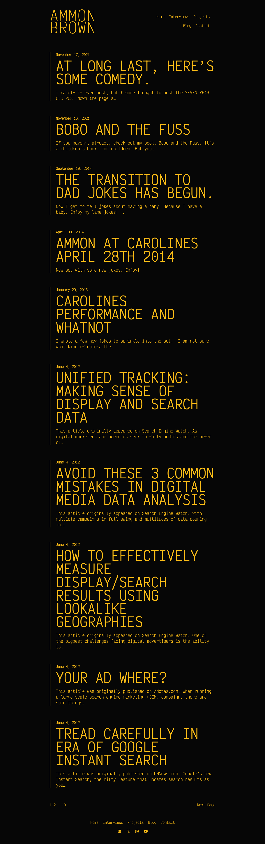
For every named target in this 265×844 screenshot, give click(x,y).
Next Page (206, 805)
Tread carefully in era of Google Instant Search (127, 747)
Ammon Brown (73, 21)
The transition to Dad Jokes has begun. (135, 186)
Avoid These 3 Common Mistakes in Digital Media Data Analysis (135, 486)
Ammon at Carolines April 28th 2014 (127, 249)
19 (64, 805)
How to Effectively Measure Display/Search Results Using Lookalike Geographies (127, 589)
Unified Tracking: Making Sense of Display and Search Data (127, 397)
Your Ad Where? (111, 678)
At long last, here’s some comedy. (135, 72)
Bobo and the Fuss (123, 129)
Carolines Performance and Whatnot (115, 314)
